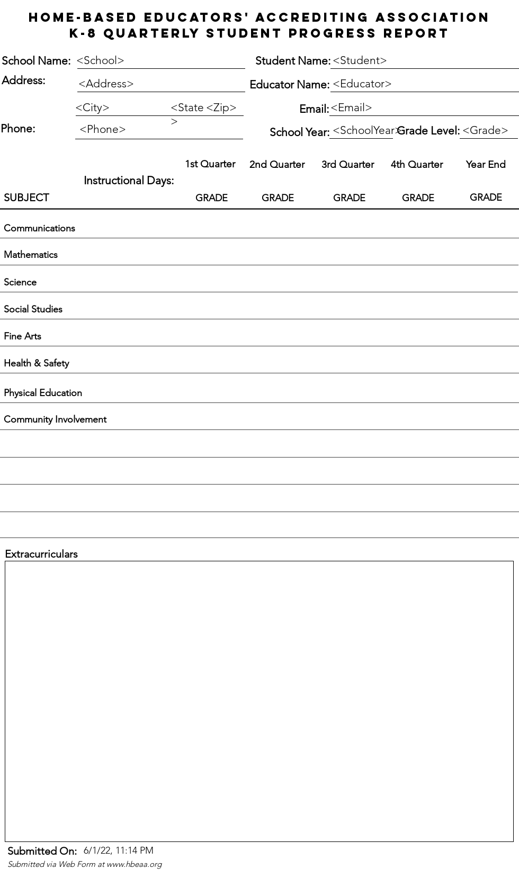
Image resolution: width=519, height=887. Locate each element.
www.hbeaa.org (134, 864)
